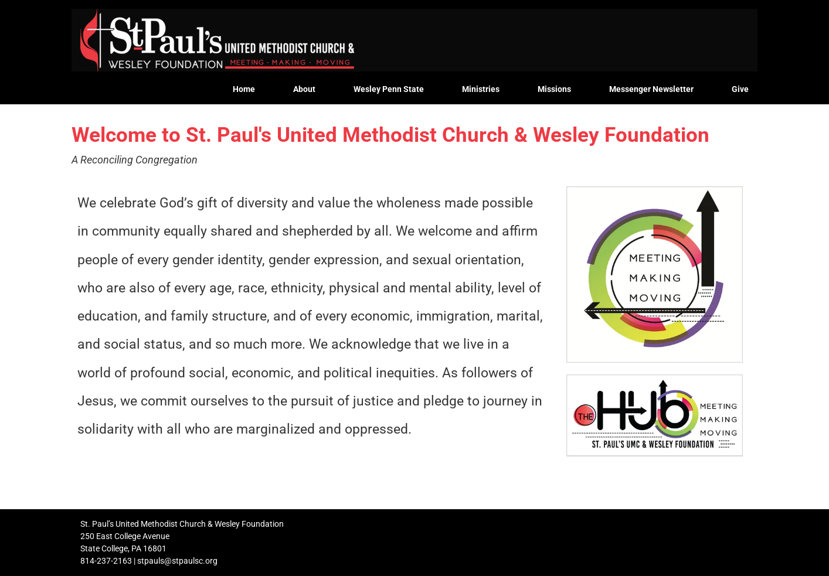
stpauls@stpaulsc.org (177, 560)
